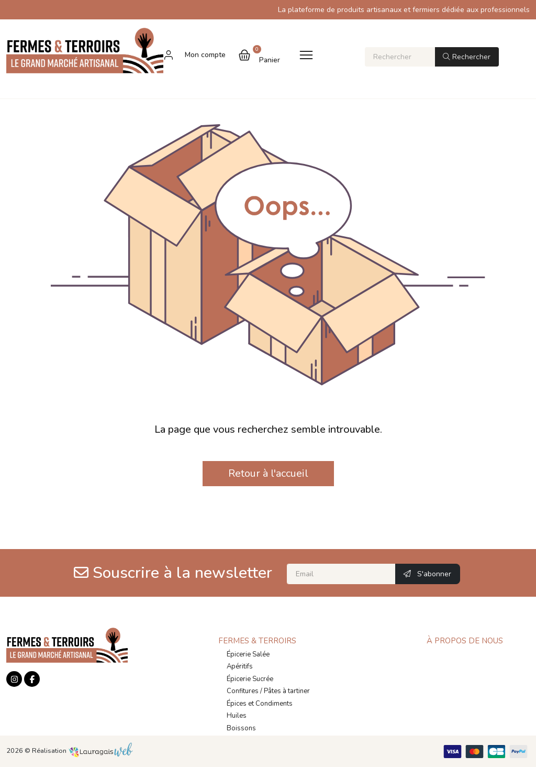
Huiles (237, 715)
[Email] (341, 574)
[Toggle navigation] (306, 55)
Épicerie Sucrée (250, 679)
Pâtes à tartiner (287, 691)
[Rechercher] (400, 57)
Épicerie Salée (248, 654)
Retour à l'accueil (268, 473)
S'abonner (427, 574)
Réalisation (82, 750)
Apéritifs (240, 666)
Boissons (241, 728)
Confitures (243, 691)
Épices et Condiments (260, 703)
